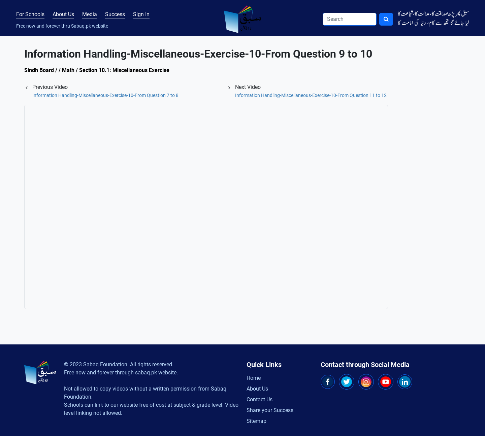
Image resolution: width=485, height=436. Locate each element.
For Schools (30, 14)
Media (89, 14)
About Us (63, 14)
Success (115, 14)
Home (254, 378)
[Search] (350, 19)
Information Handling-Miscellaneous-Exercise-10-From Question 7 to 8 (105, 95)
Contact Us (259, 399)
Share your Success (270, 410)
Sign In (141, 14)
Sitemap (256, 421)
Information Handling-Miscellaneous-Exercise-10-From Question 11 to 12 (311, 95)
